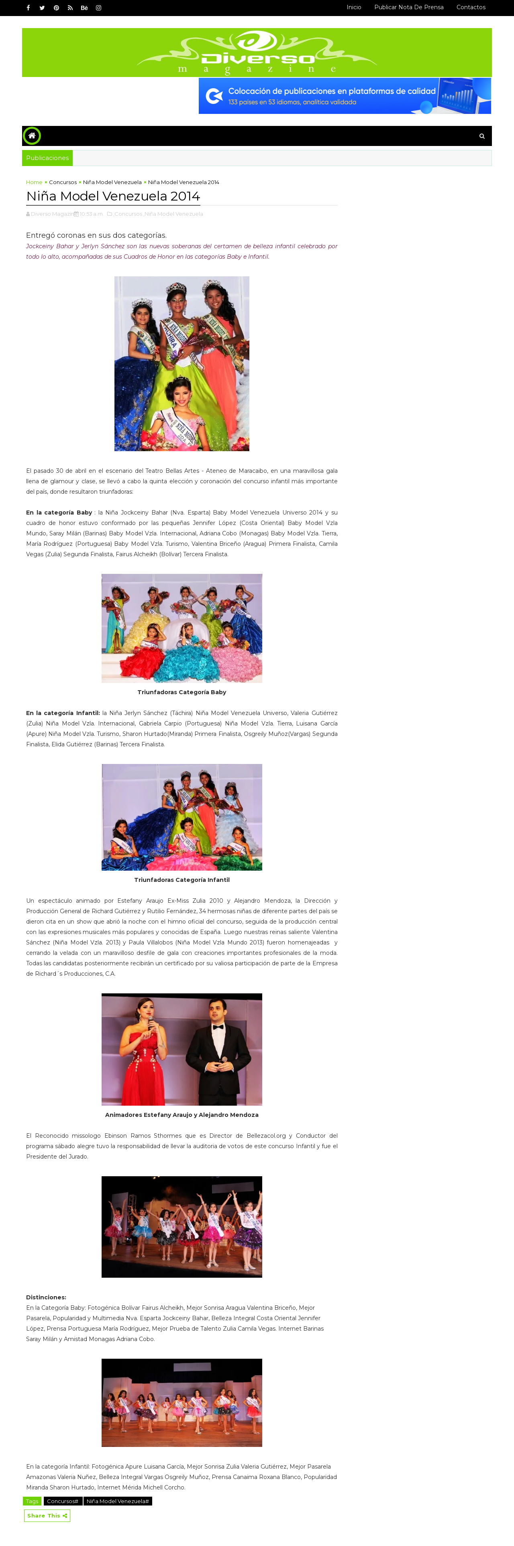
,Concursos (127, 214)
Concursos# (63, 1501)
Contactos (471, 7)
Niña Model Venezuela (112, 182)
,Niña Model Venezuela (173, 214)
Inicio (354, 7)
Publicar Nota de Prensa (409, 7)
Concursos (63, 182)
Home (34, 182)
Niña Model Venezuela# (118, 1501)
